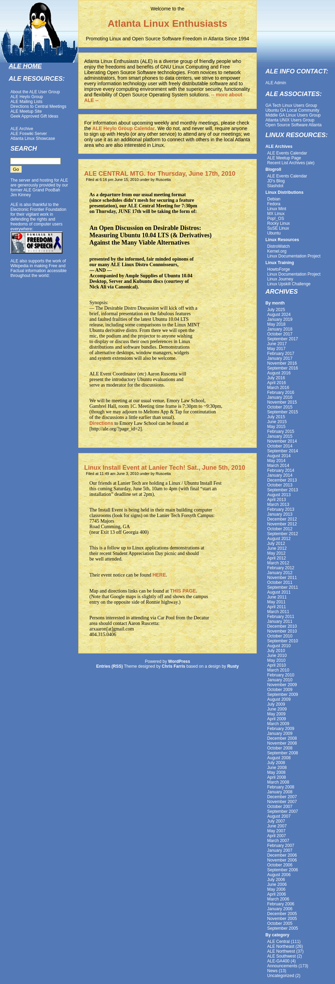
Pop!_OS (275, 218)
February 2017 (280, 353)
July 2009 (276, 704)
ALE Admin (275, 82)
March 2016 (278, 387)
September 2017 (282, 338)
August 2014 (278, 455)
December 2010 (282, 626)
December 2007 (282, 796)
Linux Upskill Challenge (289, 283)
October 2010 (280, 636)
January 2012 (280, 572)
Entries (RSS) (109, 666)
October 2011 (280, 582)
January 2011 (280, 621)
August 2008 (278, 757)
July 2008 (276, 762)
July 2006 (276, 879)
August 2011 (278, 592)
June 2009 (277, 709)
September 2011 (282, 587)
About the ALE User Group (35, 91)
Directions (101, 423)
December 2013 (282, 480)
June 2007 (277, 826)
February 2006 (280, 904)
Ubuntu (274, 233)
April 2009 (276, 718)
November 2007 (282, 801)
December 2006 (282, 855)
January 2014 (280, 475)
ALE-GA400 (278, 961)
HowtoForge (278, 269)
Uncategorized (280, 975)
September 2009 (282, 694)
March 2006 (278, 899)
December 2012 (282, 519)
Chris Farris (173, 666)
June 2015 (277, 421)
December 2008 (282, 738)
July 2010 (276, 650)
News (272, 970)
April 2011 (276, 606)
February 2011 (280, 616)
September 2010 (282, 640)
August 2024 (278, 314)
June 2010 (277, 655)
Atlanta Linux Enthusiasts (168, 23)
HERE (159, 575)
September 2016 (282, 368)
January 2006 (280, 908)
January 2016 (280, 397)
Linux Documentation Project (293, 256)
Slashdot (275, 185)
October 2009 (280, 689)
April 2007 (276, 835)
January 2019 (280, 319)
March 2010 (278, 670)
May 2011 (276, 602)
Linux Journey (280, 279)
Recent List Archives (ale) (290, 162)
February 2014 (280, 470)
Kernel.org (276, 251)
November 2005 (282, 918)
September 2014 (282, 451)
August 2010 (278, 645)
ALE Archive (21, 128)
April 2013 (276, 499)
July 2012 (276, 543)
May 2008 (276, 772)
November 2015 (282, 402)
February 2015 (280, 431)
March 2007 (278, 840)
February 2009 (280, 728)
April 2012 (276, 558)
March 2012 (278, 563)
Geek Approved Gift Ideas (34, 116)
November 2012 (282, 524)
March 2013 (278, 504)
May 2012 (276, 553)
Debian (273, 199)
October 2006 (280, 865)
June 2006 (277, 884)
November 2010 (282, 631)
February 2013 (280, 509)
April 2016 (276, 382)
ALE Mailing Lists (26, 101)
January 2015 (280, 436)
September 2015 (282, 412)
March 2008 (278, 782)
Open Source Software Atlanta (293, 124)
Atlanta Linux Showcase (32, 138)
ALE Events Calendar (287, 153)
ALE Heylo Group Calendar (123, 128)
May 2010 (276, 660)
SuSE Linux (278, 228)
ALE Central (278, 941)
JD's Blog (276, 180)
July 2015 (276, 416)
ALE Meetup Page (284, 158)
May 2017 (276, 348)
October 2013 (280, 485)
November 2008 (282, 743)
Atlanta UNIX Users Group (289, 120)
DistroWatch (278, 246)
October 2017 (280, 334)
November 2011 (282, 577)
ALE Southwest (281, 956)
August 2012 (278, 538)
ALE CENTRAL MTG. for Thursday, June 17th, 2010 (159, 173)
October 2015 (280, 407)
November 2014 (282, 441)
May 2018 (276, 324)
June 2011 (277, 597)
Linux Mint (276, 208)
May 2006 (276, 889)
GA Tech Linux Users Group (291, 105)
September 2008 (282, 753)
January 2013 (280, 514)
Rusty (233, 666)
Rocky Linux (278, 223)
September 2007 (282, 811)
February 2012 (280, 567)
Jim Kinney (20, 194)
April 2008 (276, 777)
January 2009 (280, 733)
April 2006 (276, 894)
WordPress (179, 661)
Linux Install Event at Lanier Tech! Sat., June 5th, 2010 (164, 467)
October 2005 (280, 923)
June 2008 (277, 767)
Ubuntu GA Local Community (292, 110)
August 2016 (278, 373)
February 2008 (280, 787)
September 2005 (282, 928)
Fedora (273, 203)
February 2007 (280, 845)
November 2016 (282, 363)
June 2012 (277, 548)
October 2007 (280, 806)
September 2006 (282, 869)
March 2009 (278, 723)
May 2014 (276, 460)
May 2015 (276, 426)
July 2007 (276, 821)
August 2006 (278, 874)
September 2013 (282, 489)
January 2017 (280, 358)
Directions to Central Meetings (38, 106)
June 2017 (277, 343)
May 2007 (276, 830)
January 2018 (280, 329)
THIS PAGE (183, 591)
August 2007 (278, 816)
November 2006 (282, 860)
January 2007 (280, 850)
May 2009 (276, 714)
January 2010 (280, 679)
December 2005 (282, 913)
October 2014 (280, 446)
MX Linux (276, 213)
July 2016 (276, 377)
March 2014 (278, 465)
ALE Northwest (281, 951)
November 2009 (282, 684)
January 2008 (280, 791)
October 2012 (280, 528)
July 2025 (276, 309)
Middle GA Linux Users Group (293, 115)
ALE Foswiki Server (28, 133)
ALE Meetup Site (26, 111)
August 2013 (278, 494)
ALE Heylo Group (26, 96)
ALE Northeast (280, 946)
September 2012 (282, 533)
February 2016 (280, 392)
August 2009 (278, 699)
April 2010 (276, 665)
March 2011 (278, 611)
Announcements (282, 965)
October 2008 (280, 748)
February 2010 (280, 675)
